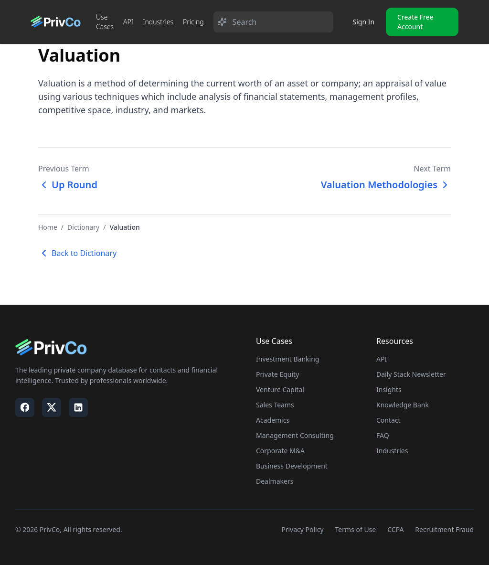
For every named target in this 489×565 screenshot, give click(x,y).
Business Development (292, 465)
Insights (389, 389)
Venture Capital (280, 389)
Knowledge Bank (402, 404)
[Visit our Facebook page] (24, 407)
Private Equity (277, 374)
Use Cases (105, 21)
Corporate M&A (280, 450)
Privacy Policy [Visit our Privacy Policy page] (302, 529)
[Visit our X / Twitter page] (51, 407)
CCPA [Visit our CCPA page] (395, 529)
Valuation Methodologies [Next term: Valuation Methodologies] (386, 184)
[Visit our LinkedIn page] (78, 407)
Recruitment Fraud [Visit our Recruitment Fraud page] (444, 529)
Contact (388, 420)
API (128, 21)
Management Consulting (295, 435)
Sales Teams (275, 404)
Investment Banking (287, 358)
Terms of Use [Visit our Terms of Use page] (355, 529)
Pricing (193, 21)
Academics (272, 420)
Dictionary (83, 227)
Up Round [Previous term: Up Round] (67, 184)
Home (47, 227)
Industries (158, 21)
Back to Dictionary (77, 253)
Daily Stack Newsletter (411, 374)
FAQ (382, 435)
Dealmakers (274, 481)
